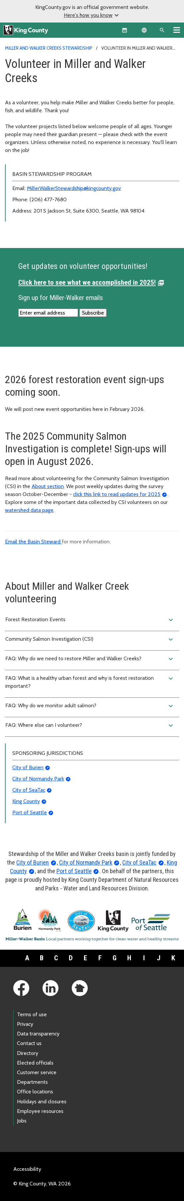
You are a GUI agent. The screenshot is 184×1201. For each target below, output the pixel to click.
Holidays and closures (41, 1101)
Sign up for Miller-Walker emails (60, 298)
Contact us (29, 1043)
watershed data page (29, 510)
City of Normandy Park (38, 779)
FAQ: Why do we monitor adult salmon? (90, 706)
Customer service (36, 1072)
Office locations (35, 1091)
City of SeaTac (28, 790)
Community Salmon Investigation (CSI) (90, 639)
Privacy (25, 1024)
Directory (27, 1053)
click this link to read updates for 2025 (116, 494)
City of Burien (28, 767)
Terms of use (32, 1014)
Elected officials (35, 1063)
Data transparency (38, 1033)
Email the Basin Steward (33, 541)
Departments (32, 1082)
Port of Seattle (29, 812)
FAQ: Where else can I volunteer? (90, 725)
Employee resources (40, 1111)
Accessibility (27, 1169)
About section (48, 486)
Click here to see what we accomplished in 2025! (87, 282)
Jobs (22, 1121)
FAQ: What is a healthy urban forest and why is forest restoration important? (90, 682)
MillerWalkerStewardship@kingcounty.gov (74, 188)
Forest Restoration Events (90, 620)
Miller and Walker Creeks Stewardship (48, 48)
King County (26, 801)
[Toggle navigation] (176, 30)
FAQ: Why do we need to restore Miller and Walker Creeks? (90, 659)
